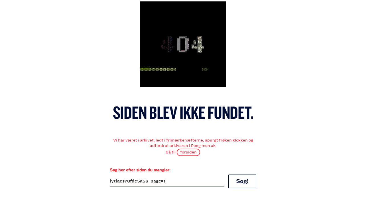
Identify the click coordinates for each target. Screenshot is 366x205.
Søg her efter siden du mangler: (140, 170)
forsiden (188, 152)
